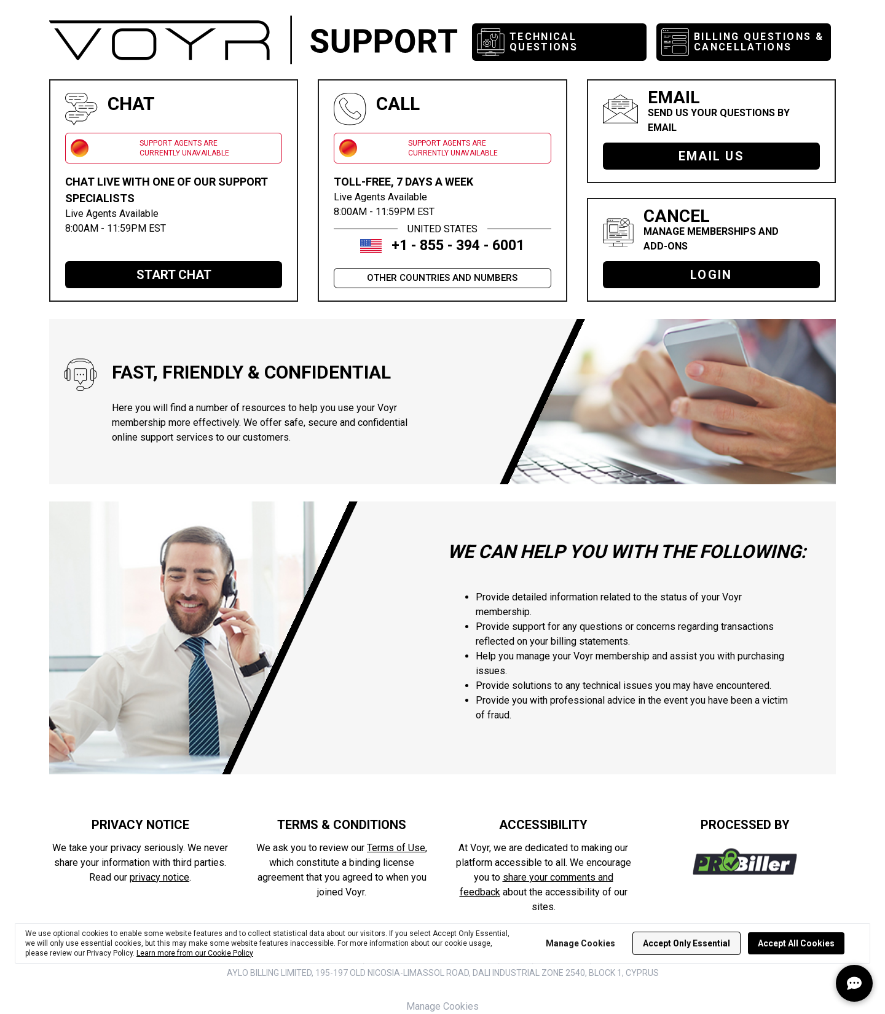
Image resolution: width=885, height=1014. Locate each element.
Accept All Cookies (796, 943)
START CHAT (173, 274)
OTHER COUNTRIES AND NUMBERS (442, 277)
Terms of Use (396, 848)
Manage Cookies (442, 1006)
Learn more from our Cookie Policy (194, 953)
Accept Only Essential (686, 943)
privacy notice (159, 877)
